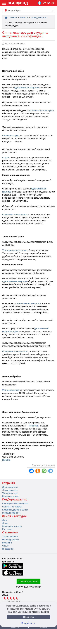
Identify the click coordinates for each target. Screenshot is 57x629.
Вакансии (7, 542)
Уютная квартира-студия (14, 250)
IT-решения (8, 549)
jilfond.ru (6, 460)
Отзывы (6, 546)
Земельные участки (12, 526)
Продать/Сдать (40, 3)
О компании (10, 532)
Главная (11, 17)
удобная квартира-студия (41, 110)
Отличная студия (10, 135)
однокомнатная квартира (26, 87)
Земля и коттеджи (14, 516)
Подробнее (28, 623)
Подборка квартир (14, 499)
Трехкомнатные (10, 493)
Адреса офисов (10, 536)
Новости (24, 17)
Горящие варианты (11, 513)
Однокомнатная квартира (14, 214)
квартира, (34, 425)
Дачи (4, 520)
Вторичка (8, 483)
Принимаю (28, 617)
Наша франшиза (10, 539)
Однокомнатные (10, 487)
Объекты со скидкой (12, 506)
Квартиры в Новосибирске (15, 503)
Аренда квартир (39, 17)
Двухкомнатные (10, 490)
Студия (5, 157)
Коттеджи (7, 529)
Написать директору (29, 581)
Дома (5, 523)
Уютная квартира (10, 390)
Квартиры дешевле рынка (15, 510)
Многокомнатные (10, 496)
